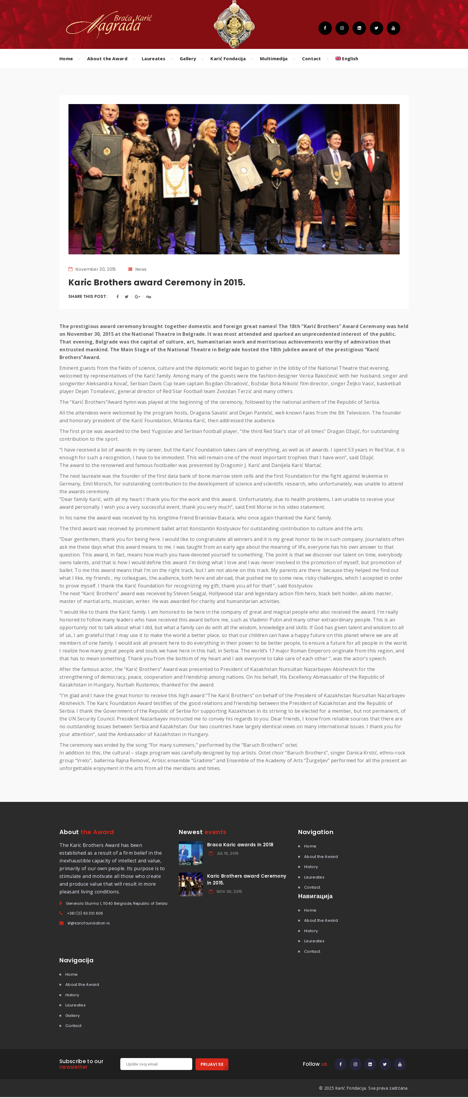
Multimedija (274, 58)
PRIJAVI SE (212, 1064)
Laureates (153, 58)
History (311, 867)
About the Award (107, 58)
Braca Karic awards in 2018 (240, 845)
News (141, 269)
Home (66, 58)
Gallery (188, 58)
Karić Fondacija (228, 58)
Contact (311, 58)
